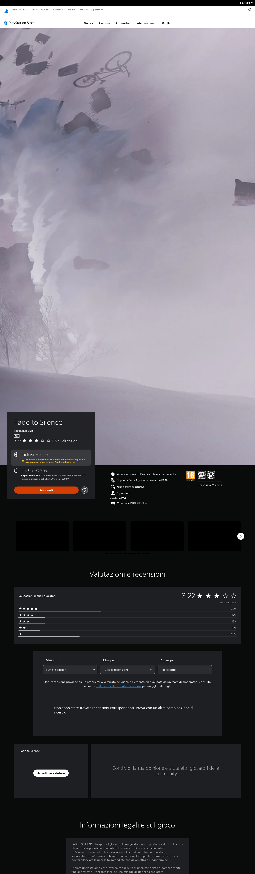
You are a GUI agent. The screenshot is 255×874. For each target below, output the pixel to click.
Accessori (58, 9)
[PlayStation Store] (20, 19)
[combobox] (70, 666)
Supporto (95, 9)
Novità (71, 9)
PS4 (34, 9)
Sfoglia (165, 20)
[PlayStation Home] (7, 9)
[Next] (240, 532)
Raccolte (104, 20)
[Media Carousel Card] (42, 533)
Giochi (15, 9)
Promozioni (123, 20)
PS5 (25, 9)
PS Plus (44, 9)
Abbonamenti (146, 20)
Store (83, 9)
